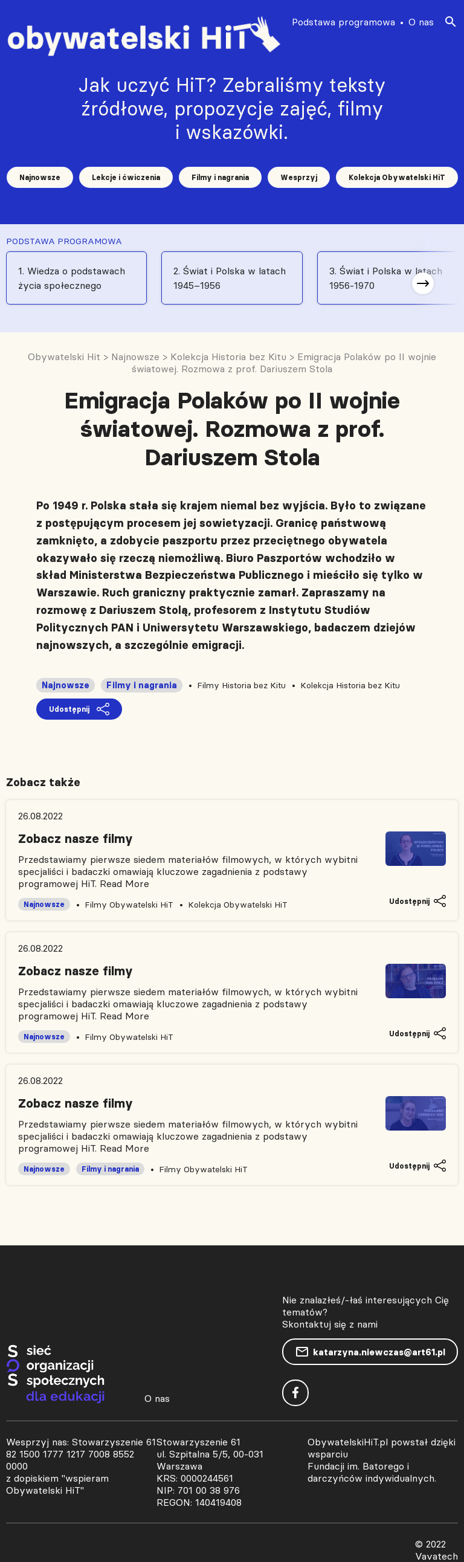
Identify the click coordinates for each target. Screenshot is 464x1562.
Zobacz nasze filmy (75, 838)
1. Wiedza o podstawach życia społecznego (71, 278)
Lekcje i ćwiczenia (126, 177)
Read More (124, 883)
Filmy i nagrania (220, 177)
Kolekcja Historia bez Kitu (350, 685)
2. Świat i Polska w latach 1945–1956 (229, 278)
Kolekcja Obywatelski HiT (397, 177)
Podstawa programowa (343, 22)
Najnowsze (39, 177)
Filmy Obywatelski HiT (129, 904)
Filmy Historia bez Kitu (241, 685)
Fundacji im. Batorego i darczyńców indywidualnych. (372, 1472)
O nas (421, 22)
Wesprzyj (298, 177)
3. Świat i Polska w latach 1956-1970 (385, 278)
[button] (423, 283)
